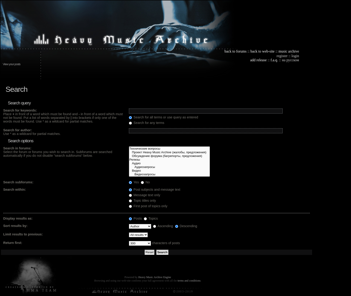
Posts (135, 218)
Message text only (144, 195)
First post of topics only (148, 206)
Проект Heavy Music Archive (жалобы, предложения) (169, 152)
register (281, 56)
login (295, 56)
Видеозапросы (169, 174)
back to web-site (262, 51)
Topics (151, 218)
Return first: (12, 243)
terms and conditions (188, 280)
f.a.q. (274, 60)
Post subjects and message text (154, 189)
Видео (169, 171)
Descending (186, 226)
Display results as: (17, 218)
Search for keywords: (20, 110)
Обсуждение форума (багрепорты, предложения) (169, 156)
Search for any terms (146, 123)
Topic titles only (142, 200)
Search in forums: (17, 148)
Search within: (14, 189)
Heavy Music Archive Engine (154, 277)
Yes (134, 182)
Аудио (169, 163)
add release (258, 60)
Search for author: (17, 130)
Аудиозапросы (169, 167)
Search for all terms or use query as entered (163, 117)
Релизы (169, 160)
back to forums (235, 51)
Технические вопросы (169, 149)
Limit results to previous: (23, 234)
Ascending (163, 226)
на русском (290, 60)
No (145, 182)
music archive (288, 51)
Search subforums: (18, 182)
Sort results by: (15, 226)
